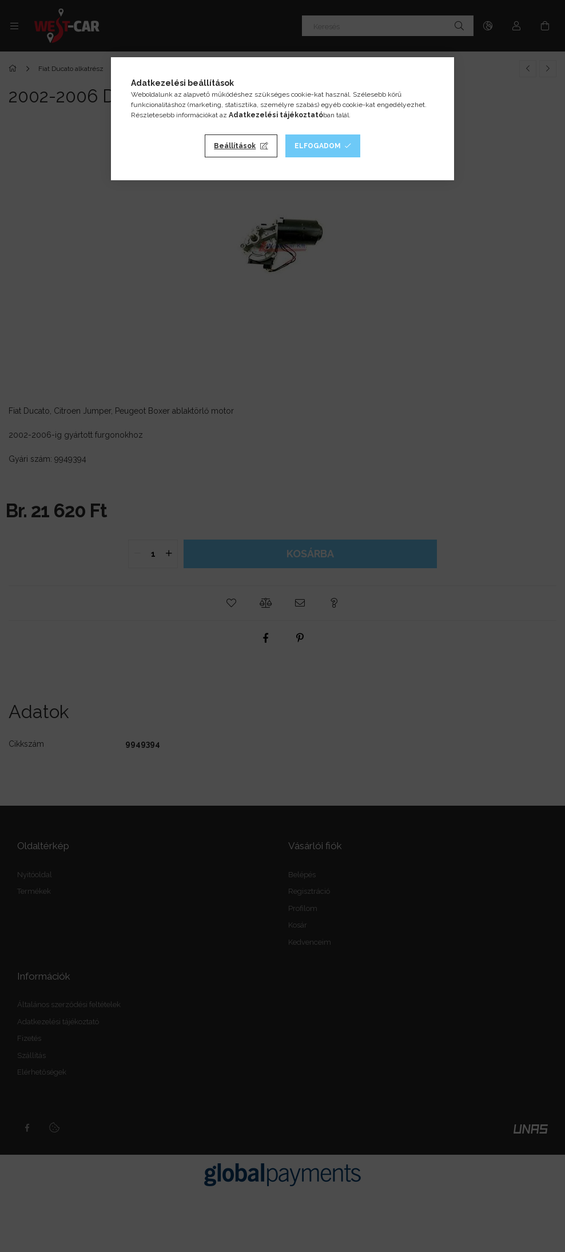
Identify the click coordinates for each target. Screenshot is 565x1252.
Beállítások (235, 146)
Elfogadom (318, 146)
